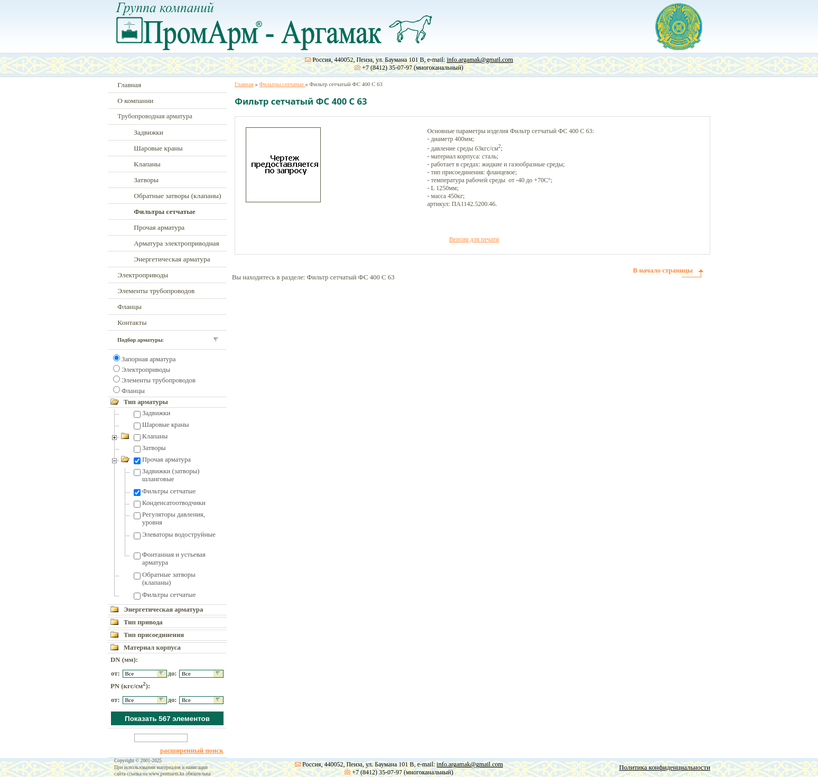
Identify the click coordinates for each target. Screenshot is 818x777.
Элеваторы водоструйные (179, 534)
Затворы (146, 180)
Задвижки (148, 132)
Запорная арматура (148, 359)
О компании (135, 101)
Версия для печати (474, 239)
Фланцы (129, 307)
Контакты (131, 322)
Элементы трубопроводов (155, 291)
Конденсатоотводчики (174, 503)
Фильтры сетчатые (169, 491)
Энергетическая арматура (172, 259)
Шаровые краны (158, 148)
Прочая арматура (159, 227)
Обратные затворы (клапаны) (177, 196)
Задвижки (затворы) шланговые (170, 475)
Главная (129, 85)
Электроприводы (142, 275)
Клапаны (147, 164)
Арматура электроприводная (176, 243)
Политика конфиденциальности (664, 767)
